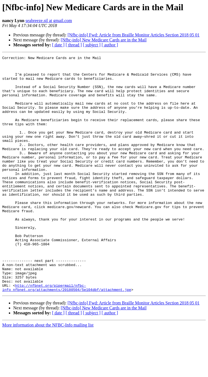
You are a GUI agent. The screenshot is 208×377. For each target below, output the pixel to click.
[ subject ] (92, 45)
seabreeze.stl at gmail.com (48, 20)
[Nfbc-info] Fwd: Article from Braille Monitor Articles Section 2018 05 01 (133, 35)
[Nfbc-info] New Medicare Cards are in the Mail (103, 40)
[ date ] (58, 45)
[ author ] (110, 45)
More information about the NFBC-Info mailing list (48, 372)
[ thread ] (74, 45)
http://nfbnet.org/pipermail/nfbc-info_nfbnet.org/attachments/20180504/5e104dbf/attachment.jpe (66, 334)
